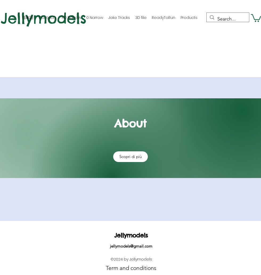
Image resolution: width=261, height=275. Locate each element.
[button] (256, 17)
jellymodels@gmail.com (131, 246)
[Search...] (227, 19)
